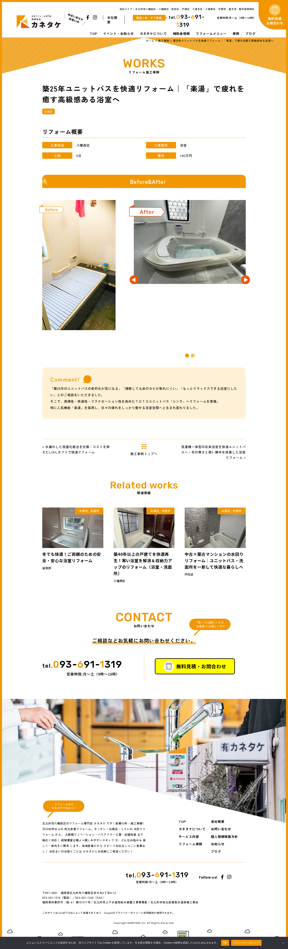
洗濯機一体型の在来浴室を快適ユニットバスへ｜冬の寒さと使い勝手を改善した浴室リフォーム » (213, 452)
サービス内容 (189, 836)
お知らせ (218, 843)
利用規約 (149, 916)
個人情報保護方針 (224, 836)
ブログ (250, 33)
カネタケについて (153, 33)
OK (225, 942)
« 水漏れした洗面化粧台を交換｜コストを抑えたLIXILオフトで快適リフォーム (76, 449)
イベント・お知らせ (118, 33)
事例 (236, 33)
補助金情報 (181, 33)
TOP (93, 33)
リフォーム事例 (190, 843)
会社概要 (112, 19)
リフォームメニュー (211, 33)
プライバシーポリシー (128, 916)
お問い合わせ (221, 828)
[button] (187, 356)
